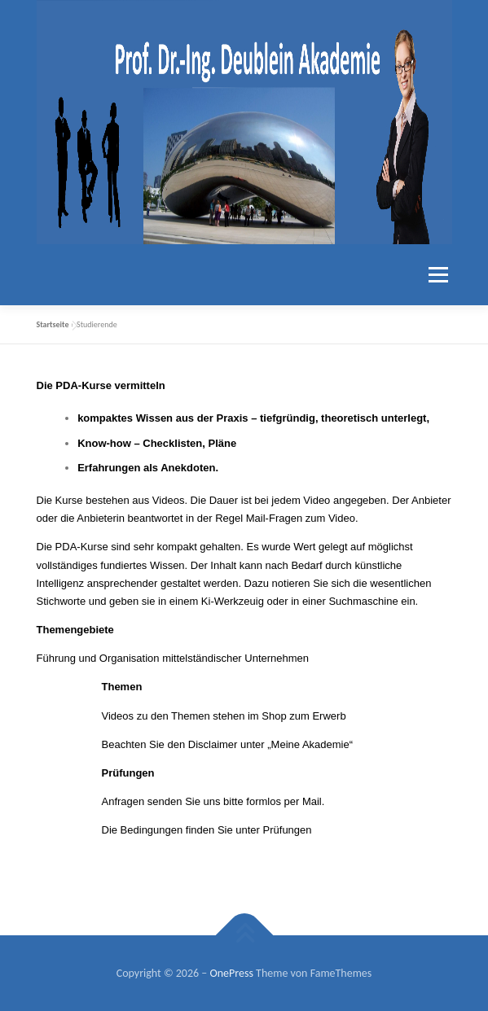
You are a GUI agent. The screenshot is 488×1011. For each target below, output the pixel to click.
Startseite (53, 324)
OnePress (231, 973)
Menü (436, 275)
